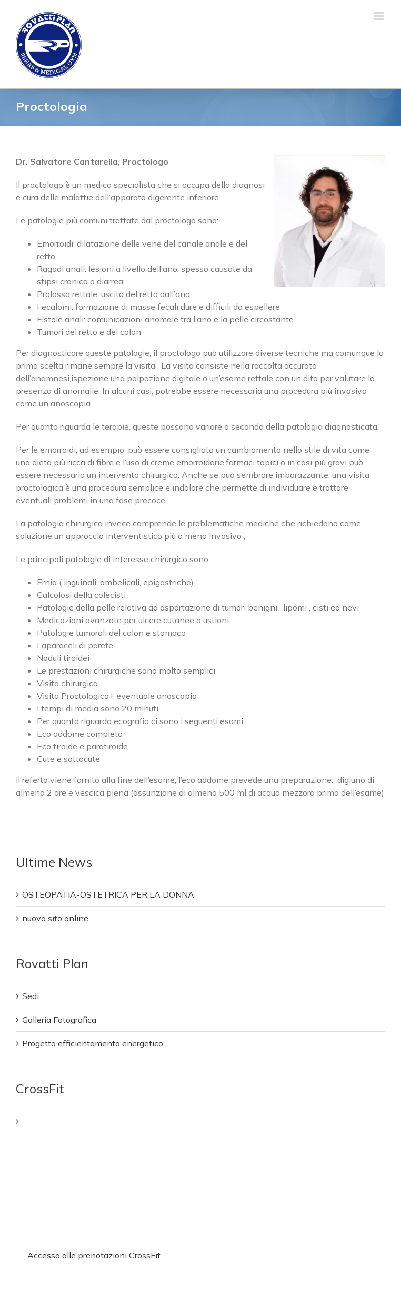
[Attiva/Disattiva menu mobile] (379, 16)
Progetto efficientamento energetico (92, 1043)
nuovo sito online (55, 918)
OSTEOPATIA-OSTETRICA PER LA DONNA (108, 894)
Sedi (30, 996)
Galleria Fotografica (59, 1019)
